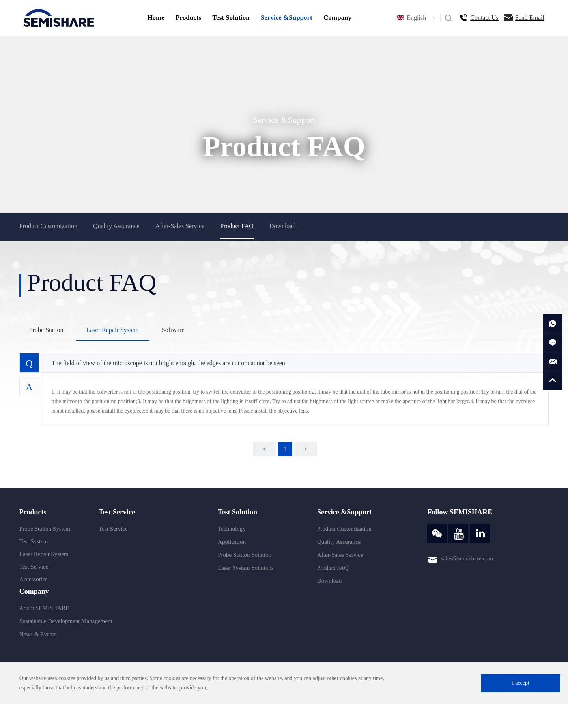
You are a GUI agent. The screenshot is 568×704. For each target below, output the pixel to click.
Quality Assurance (116, 226)
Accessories (33, 579)
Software (173, 330)
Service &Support (286, 17)
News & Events (37, 634)
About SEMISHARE (44, 608)
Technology (232, 529)
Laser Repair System (112, 330)
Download (282, 226)
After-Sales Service (180, 226)
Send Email (529, 17)
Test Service (34, 566)
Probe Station (46, 330)
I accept (520, 683)
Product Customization (48, 226)
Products (188, 17)
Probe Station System (44, 529)
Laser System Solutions (246, 568)
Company (337, 17)
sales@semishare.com (467, 558)
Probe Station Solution (244, 555)
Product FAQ (237, 226)
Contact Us (484, 17)
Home (155, 17)
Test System (33, 541)
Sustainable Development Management (65, 621)
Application (232, 542)
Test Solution (230, 17)
